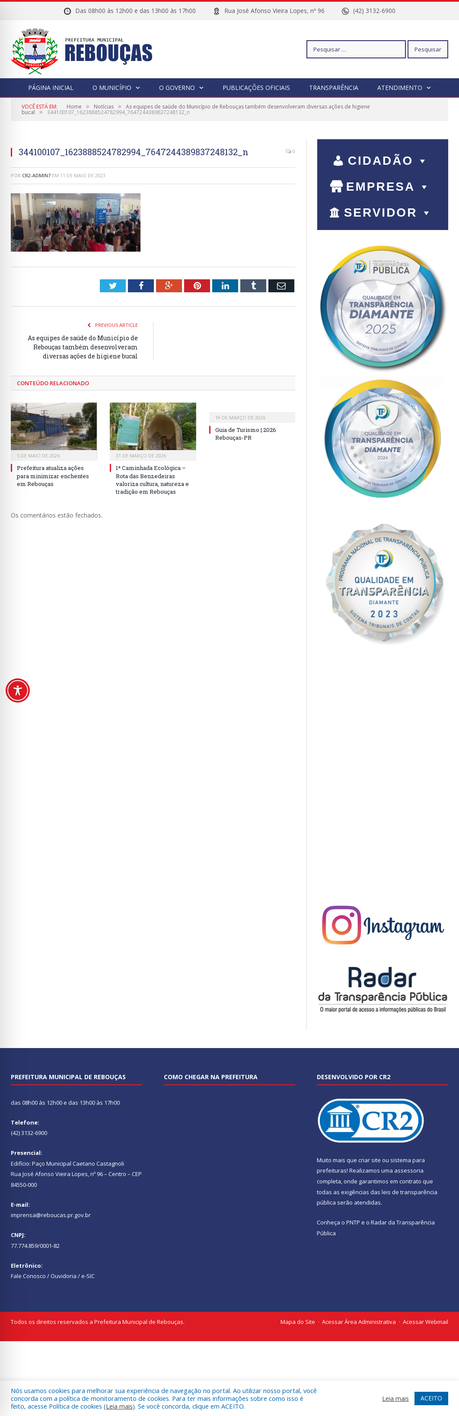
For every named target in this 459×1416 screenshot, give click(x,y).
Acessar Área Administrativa (359, 1322)
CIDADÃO (389, 160)
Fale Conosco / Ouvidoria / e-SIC (53, 1276)
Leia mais (119, 1406)
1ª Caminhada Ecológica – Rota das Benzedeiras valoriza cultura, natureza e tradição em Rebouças (152, 479)
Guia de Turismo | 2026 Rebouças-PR (245, 433)
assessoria (409, 1170)
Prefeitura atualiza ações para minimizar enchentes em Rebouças (53, 475)
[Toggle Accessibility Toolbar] (17, 690)
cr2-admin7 (36, 175)
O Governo (177, 87)
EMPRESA (388, 186)
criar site (369, 1160)
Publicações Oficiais (256, 87)
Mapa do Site (297, 1322)
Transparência (333, 87)
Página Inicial (50, 87)
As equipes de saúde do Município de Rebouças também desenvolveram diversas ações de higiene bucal (83, 347)
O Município (111, 87)
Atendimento (399, 87)
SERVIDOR (389, 212)
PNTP (353, 1222)
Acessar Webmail (425, 1322)
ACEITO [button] (431, 1398)
